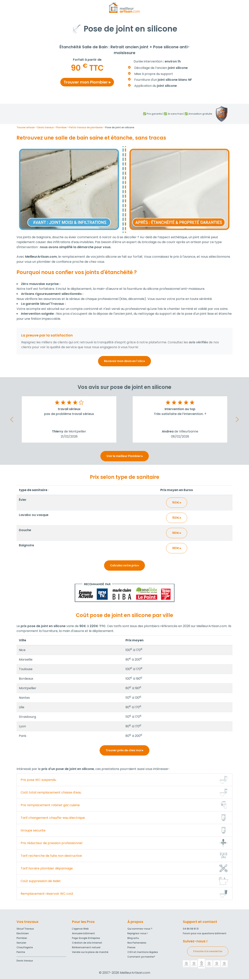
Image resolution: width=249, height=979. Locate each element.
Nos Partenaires (136, 942)
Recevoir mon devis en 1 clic (124, 361)
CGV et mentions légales (142, 952)
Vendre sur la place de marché (90, 952)
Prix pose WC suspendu (38, 780)
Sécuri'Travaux (25, 928)
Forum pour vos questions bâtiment (204, 933)
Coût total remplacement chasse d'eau (51, 792)
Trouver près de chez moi (124, 750)
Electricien (23, 933)
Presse (131, 947)
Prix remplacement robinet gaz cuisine (50, 805)
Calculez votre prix (124, 565)
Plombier (22, 938)
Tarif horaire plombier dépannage (47, 868)
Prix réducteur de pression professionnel (51, 843)
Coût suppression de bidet (41, 881)
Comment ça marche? (141, 956)
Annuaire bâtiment (83, 933)
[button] (12, 419)
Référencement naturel (86, 947)
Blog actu (133, 938)
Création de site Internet (87, 942)
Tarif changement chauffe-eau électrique (53, 818)
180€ (176, 533)
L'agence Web (80, 928)
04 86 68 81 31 (191, 928)
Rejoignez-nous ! (137, 933)
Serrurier (21, 942)
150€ (176, 502)
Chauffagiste (25, 947)
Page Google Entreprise (86, 938)
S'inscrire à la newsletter (207, 951)
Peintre (21, 952)
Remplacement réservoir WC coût (47, 893)
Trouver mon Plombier (87, 82)
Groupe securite (33, 830)
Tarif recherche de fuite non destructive (51, 855)
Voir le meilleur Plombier (124, 456)
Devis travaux (25, 960)
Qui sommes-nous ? (139, 928)
